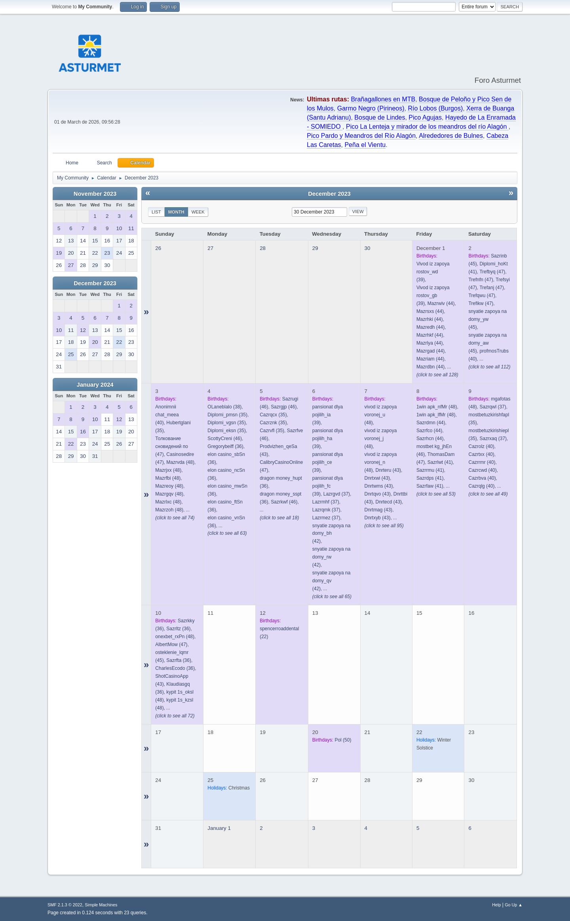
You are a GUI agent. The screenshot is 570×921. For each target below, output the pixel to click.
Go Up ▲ (513, 904)
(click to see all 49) (487, 494)
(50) (342, 740)
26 (158, 248)
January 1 (219, 828)
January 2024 (95, 384)
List (156, 212)
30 (367, 248)
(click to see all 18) (279, 518)
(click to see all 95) (384, 525)
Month (176, 212)
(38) (224, 407)
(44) (441, 303)
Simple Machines (101, 904)
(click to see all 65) (332, 596)
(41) (440, 462)
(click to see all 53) (436, 494)
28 (263, 248)
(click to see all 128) (437, 375)
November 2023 (95, 194)
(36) (225, 446)
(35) (227, 415)
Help (496, 904)
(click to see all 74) (174, 518)
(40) (481, 446)
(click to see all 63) (227, 533)
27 (210, 248)
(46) (224, 438)
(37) (336, 494)
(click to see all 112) (489, 367)
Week (198, 212)
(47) (492, 272)
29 (315, 248)
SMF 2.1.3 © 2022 (65, 904)
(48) (180, 462)
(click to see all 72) (174, 716)
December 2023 (95, 283)
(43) (388, 470)
